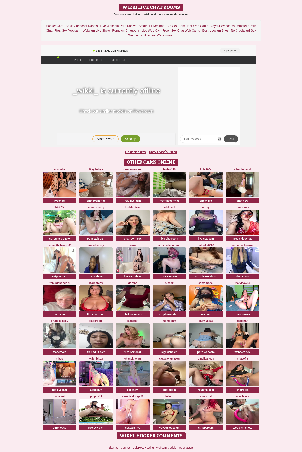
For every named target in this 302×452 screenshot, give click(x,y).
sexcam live (132, 427)
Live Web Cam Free (155, 30)
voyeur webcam (169, 427)
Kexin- (133, 245)
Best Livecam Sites (215, 30)
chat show (242, 276)
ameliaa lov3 (206, 358)
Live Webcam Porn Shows (118, 26)
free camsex (242, 314)
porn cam (59, 314)
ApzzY (206, 207)
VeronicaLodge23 (132, 396)
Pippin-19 (96, 396)
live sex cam (206, 238)
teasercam (59, 352)
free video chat (169, 200)
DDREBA (132, 282)
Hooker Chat (54, 26)
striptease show (59, 238)
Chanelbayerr (132, 358)
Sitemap (113, 447)
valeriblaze (96, 358)
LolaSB (169, 396)
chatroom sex (132, 238)
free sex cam (96, 427)
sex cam (205, 314)
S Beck (169, 282)
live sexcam (169, 276)
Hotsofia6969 (206, 245)
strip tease (59, 427)
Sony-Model (206, 282)
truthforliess (133, 207)
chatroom (242, 389)
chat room (169, 389)
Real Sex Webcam (67, 30)
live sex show (132, 276)
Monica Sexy (96, 207)
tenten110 (169, 169)
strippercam (59, 276)
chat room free (96, 200)
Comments (135, 152)
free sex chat (132, 352)
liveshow (59, 200)
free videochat (242, 238)
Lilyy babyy (96, 169)
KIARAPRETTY (96, 282)
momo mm (169, 320)
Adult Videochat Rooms (82, 26)
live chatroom (169, 238)
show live (206, 200)
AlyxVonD (206, 396)
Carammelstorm (242, 245)
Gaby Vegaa (206, 320)
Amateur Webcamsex (159, 35)
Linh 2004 (206, 169)
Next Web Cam (163, 152)
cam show (96, 276)
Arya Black (242, 396)
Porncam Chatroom (125, 30)
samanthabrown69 (59, 245)
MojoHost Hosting (143, 447)
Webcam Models (166, 447)
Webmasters (186, 447)
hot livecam (59, 389)
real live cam (133, 200)
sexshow (132, 389)
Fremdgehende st (59, 282)
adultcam (96, 389)
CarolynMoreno (132, 169)
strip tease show (205, 276)
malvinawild (242, 282)
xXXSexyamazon (169, 358)
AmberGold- (96, 320)
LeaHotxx (132, 320)
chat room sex (133, 314)
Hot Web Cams (197, 26)
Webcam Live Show (96, 30)
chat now (242, 200)
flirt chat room (96, 314)
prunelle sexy (59, 320)
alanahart (242, 320)
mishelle (59, 169)
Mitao (59, 358)
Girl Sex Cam (176, 26)
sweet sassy (96, 245)
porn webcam (206, 352)
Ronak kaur (242, 207)
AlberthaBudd (242, 169)
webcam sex (243, 352)
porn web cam (96, 238)
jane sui (60, 396)
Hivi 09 (59, 207)
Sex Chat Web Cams (185, 30)
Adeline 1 (169, 207)
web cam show (242, 427)
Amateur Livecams (151, 26)
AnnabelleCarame (169, 245)
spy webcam (169, 352)
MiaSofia (242, 358)
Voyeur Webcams (223, 26)
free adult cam (96, 352)
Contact (125, 447)
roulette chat (206, 389)
